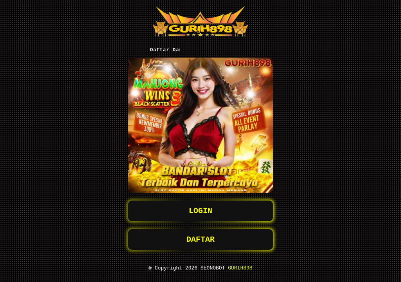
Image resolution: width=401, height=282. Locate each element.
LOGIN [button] (200, 207)
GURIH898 (240, 267)
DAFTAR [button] (200, 237)
